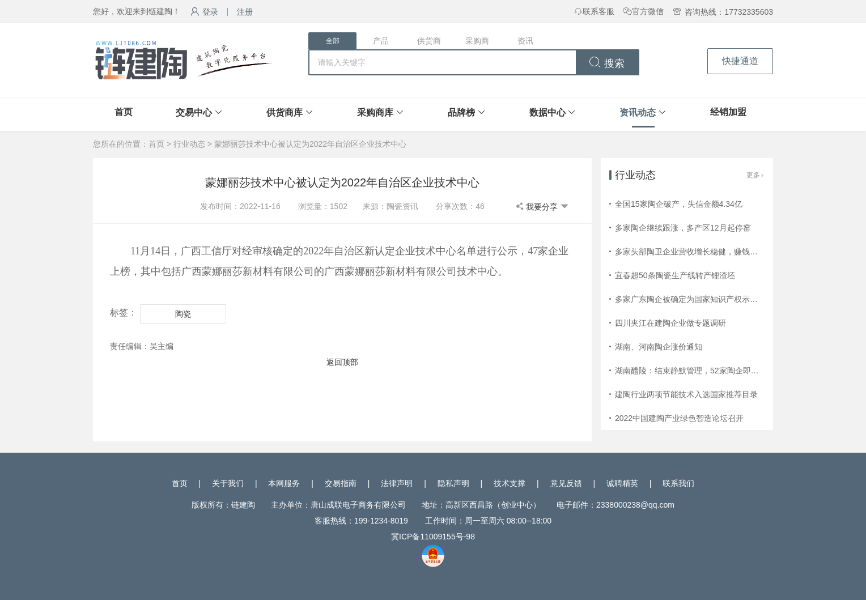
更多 (755, 175)
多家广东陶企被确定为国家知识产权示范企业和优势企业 (714, 299)
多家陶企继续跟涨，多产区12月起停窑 (683, 227)
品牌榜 (461, 112)
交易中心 (194, 112)
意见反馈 (566, 483)
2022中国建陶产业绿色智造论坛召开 (679, 418)
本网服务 (284, 483)
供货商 (429, 40)
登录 (204, 11)
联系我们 (678, 483)
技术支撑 (509, 483)
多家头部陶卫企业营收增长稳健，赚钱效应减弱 (698, 251)
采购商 (477, 40)
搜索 (607, 63)
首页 (123, 112)
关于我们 (228, 483)
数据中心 (547, 112)
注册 (245, 11)
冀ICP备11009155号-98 (433, 536)
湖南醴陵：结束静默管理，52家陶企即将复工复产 (703, 370)
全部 (332, 41)
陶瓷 (183, 313)
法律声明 (397, 483)
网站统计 (16, 594)
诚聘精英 (622, 483)
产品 (381, 40)
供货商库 (284, 112)
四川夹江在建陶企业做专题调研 (670, 322)
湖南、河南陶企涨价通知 (658, 346)
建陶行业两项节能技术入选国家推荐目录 (686, 394)
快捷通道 (740, 61)
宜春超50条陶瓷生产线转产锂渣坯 (675, 275)
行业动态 (189, 143)
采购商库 (375, 112)
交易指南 (340, 483)
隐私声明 (453, 483)
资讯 (525, 40)
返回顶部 (342, 362)
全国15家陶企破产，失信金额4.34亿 (678, 203)
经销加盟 (728, 112)
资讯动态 (637, 112)
